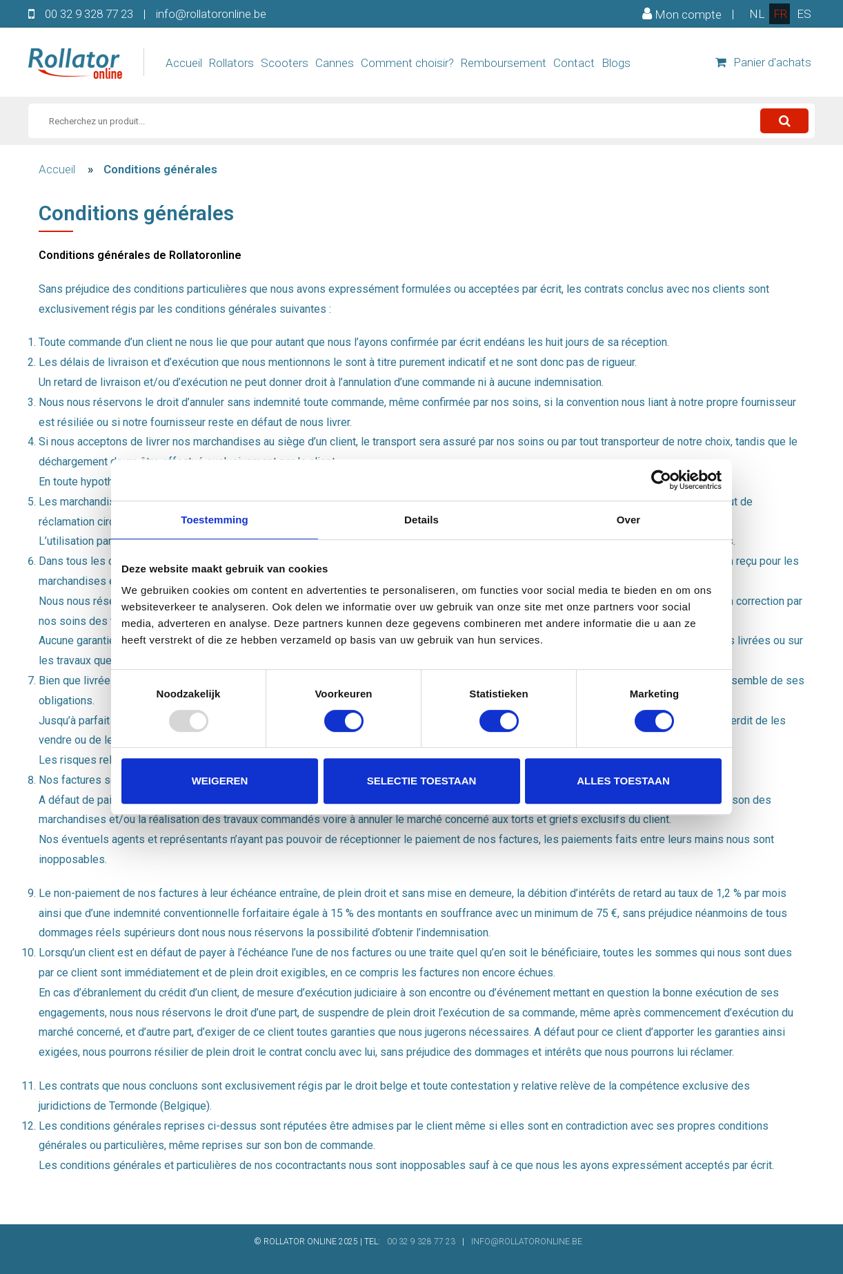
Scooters (284, 63)
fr (780, 14)
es (804, 14)
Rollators (231, 63)
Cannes (334, 63)
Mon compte (682, 14)
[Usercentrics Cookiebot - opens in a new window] (661, 480)
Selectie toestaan (422, 780)
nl (756, 14)
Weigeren (220, 780)
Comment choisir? (407, 63)
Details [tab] (421, 519)
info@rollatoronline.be (211, 13)
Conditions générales (160, 169)
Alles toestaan (623, 780)
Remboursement (503, 63)
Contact (574, 63)
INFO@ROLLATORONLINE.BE (526, 1241)
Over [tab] (629, 519)
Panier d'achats (763, 62)
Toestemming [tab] (214, 519)
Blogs (616, 63)
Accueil (184, 63)
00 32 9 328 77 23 (89, 13)
